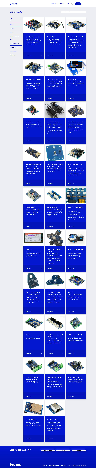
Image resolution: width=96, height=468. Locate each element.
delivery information (54, 465)
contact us (83, 465)
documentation (48, 450)
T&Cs (69, 465)
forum (63, 450)
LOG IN (78, 3)
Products (53, 3)
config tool (78, 450)
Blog (68, 3)
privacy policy (63, 465)
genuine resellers (75, 465)
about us (45, 465)
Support (62, 3)
